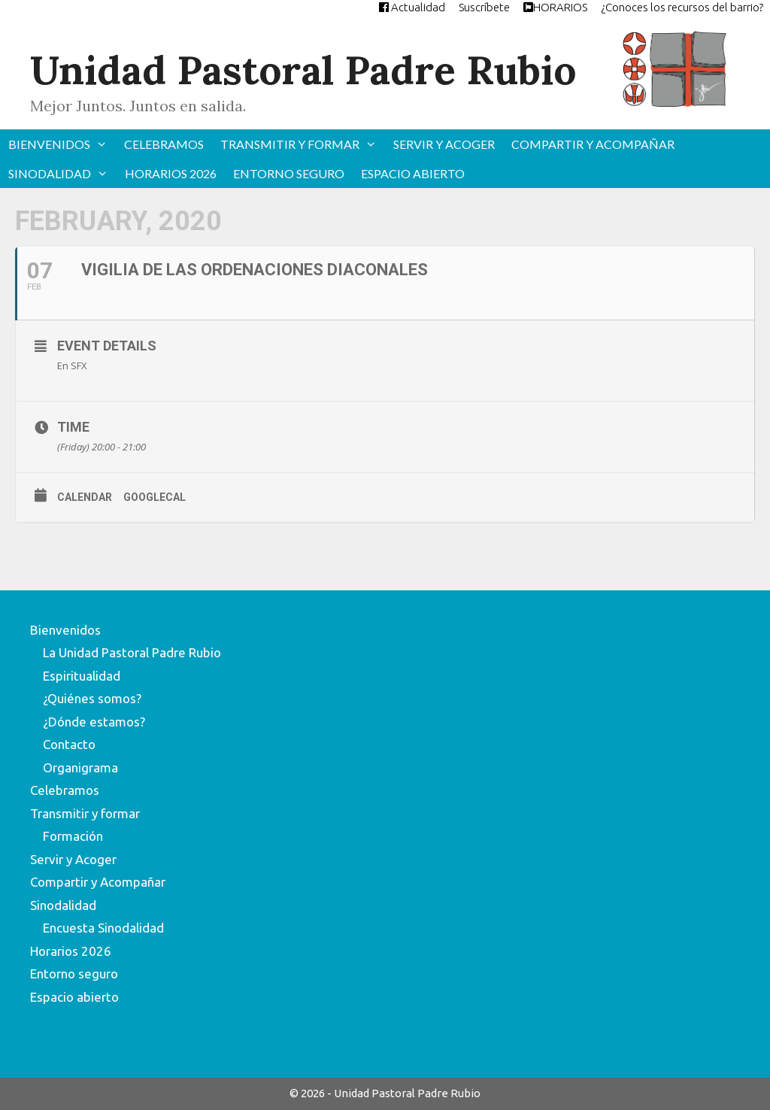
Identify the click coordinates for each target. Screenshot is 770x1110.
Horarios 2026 (171, 173)
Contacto (69, 744)
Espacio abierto (413, 173)
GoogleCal (154, 497)
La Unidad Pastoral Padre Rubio (132, 652)
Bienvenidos (62, 144)
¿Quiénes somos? (92, 698)
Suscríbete (484, 7)
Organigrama (80, 767)
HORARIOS (555, 7)
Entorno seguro (288, 173)
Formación (73, 836)
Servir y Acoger (444, 144)
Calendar (84, 497)
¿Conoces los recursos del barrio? (682, 7)
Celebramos (164, 144)
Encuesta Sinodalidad (103, 927)
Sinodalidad (62, 173)
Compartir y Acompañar (593, 144)
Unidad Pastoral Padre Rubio (303, 70)
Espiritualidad (81, 676)
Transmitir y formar (302, 144)
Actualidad (412, 7)
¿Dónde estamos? (94, 721)
